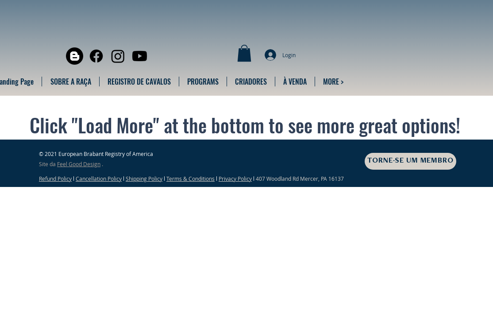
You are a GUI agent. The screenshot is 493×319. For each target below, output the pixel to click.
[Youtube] (139, 56)
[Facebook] (96, 56)
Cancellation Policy (99, 178)
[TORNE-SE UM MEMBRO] (410, 161)
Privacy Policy (235, 178)
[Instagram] (118, 56)
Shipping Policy (144, 178)
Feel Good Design (78, 163)
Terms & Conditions (190, 178)
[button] (244, 53)
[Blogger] (74, 56)
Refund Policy (55, 178)
